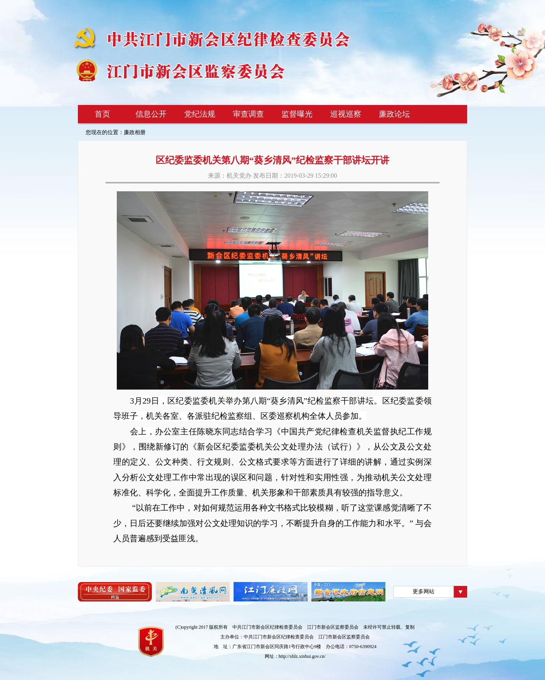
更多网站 (423, 591)
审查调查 (248, 114)
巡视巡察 (345, 114)
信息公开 (151, 114)
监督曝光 (297, 114)
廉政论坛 (394, 114)
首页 (102, 114)
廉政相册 (135, 132)
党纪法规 (199, 114)
